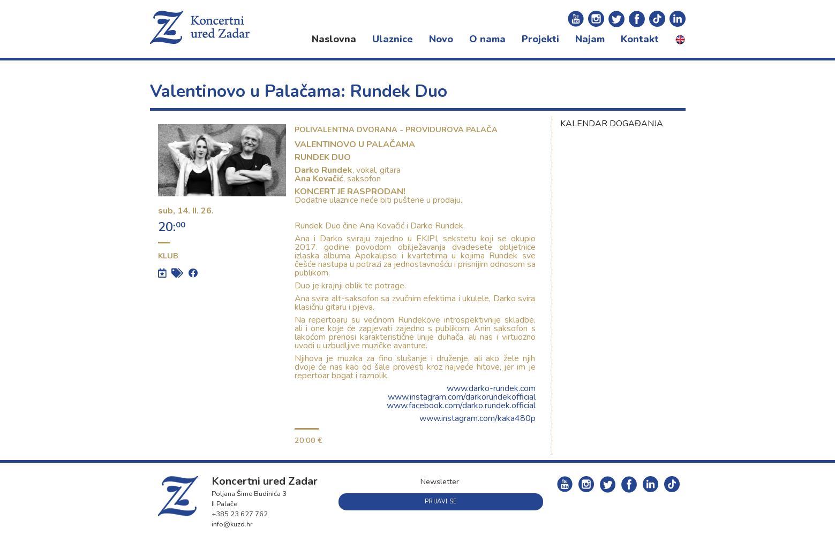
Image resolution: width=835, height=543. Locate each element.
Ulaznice (392, 39)
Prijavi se (441, 502)
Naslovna (334, 39)
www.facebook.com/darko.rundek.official (461, 405)
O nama (487, 39)
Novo (441, 39)
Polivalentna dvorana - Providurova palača (396, 129)
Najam (590, 39)
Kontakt (640, 39)
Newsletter (439, 481)
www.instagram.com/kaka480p (477, 418)
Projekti (540, 39)
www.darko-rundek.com (491, 388)
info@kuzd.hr (232, 524)
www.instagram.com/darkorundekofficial (462, 397)
